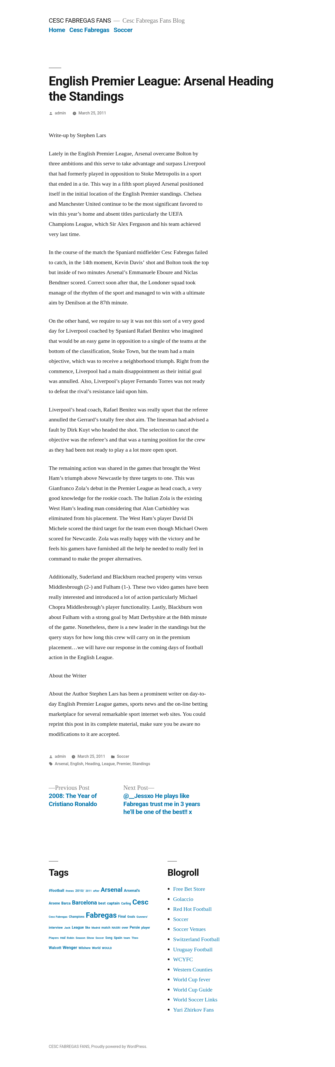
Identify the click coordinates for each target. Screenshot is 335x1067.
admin (60, 113)
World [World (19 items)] (96, 948)
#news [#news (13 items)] (70, 891)
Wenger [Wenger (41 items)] (70, 947)
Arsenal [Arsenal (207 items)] (112, 889)
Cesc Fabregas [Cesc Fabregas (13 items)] (58, 916)
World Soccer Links (195, 999)
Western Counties (192, 969)
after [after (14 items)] (96, 891)
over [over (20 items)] (125, 927)
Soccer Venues (189, 929)
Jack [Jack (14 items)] (67, 927)
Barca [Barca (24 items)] (65, 903)
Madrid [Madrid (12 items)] (96, 927)
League (108, 763)
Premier (123, 763)
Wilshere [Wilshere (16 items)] (84, 948)
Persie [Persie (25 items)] (135, 927)
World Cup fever (191, 979)
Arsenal (61, 763)
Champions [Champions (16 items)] (76, 916)
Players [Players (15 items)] (54, 938)
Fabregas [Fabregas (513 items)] (101, 915)
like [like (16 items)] (87, 927)
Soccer (123, 30)
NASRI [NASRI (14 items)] (116, 927)
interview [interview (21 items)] (56, 927)
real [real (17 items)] (63, 938)
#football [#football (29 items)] (56, 890)
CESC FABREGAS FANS (80, 20)
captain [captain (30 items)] (113, 903)
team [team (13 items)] (127, 938)
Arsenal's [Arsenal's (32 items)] (132, 890)
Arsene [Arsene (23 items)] (54, 903)
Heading (92, 763)
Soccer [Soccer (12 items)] (99, 938)
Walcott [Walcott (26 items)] (55, 948)
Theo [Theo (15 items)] (134, 938)
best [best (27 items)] (102, 903)
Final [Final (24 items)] (122, 916)
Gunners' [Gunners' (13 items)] (142, 916)
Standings (141, 763)
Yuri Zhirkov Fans (193, 1009)
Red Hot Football (192, 909)
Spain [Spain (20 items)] (118, 938)
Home (57, 30)
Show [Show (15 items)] (90, 938)
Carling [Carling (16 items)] (126, 903)
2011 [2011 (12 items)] (88, 891)
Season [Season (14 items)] (80, 938)
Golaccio (183, 899)
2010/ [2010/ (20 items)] (79, 891)
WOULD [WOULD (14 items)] (107, 948)
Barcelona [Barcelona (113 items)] (84, 902)
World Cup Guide (192, 989)
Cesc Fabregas (89, 30)
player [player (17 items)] (145, 927)
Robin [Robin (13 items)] (70, 938)
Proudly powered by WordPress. (119, 1046)
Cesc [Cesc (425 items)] (140, 902)
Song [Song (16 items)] (108, 938)
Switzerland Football (196, 939)
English (76, 763)
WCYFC (183, 959)
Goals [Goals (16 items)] (131, 916)
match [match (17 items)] (105, 927)
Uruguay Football (192, 949)
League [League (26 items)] (78, 927)
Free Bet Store (189, 889)
